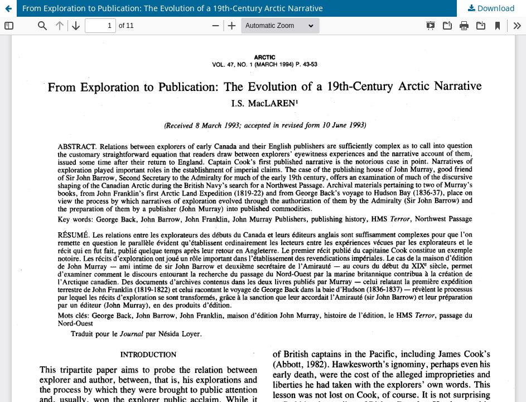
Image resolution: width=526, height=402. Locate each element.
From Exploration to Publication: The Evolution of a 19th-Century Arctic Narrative (172, 8)
